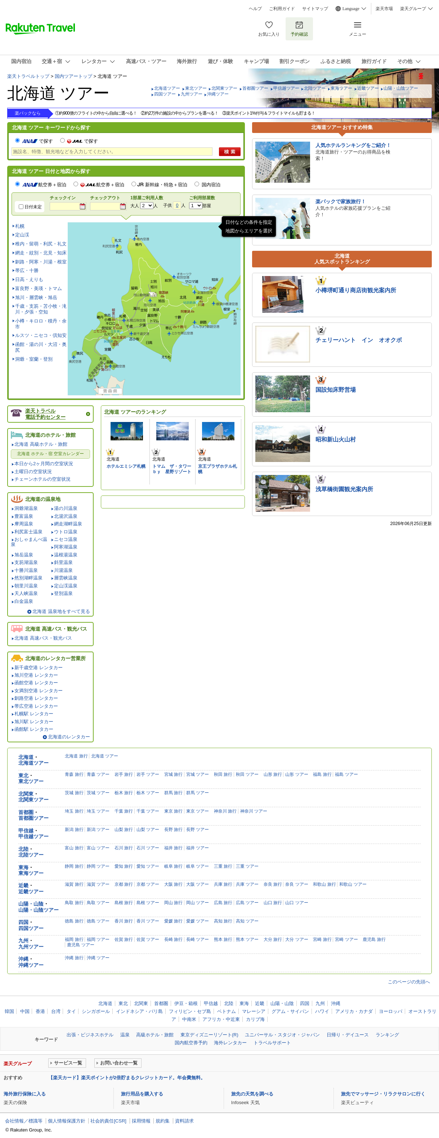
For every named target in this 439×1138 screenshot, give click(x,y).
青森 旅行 (74, 774)
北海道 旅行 (76, 756)
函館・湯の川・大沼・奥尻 (41, 347)
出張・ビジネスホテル (90, 1034)
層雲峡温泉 (65, 578)
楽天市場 (384, 8)
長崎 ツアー (197, 939)
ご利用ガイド (282, 8)
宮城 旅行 (173, 774)
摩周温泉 (23, 523)
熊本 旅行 (223, 939)
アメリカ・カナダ (354, 1011)
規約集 (163, 1121)
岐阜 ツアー (197, 866)
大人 (134, 205)
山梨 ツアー (147, 829)
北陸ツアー (315, 88)
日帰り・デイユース (348, 1034)
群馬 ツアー (197, 792)
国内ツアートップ (73, 76)
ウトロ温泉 (65, 531)
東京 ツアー (197, 811)
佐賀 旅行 (124, 939)
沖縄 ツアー (98, 957)
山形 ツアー (296, 774)
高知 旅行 (223, 921)
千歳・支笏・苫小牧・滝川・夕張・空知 (41, 309)
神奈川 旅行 (225, 811)
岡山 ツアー (197, 902)
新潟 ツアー (98, 829)
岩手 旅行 (124, 774)
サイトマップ (315, 8)
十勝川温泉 (26, 570)
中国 (25, 1011)
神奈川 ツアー (253, 811)
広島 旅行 (223, 902)
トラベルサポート (272, 1042)
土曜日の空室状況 (33, 471)
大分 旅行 (273, 939)
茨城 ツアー (98, 792)
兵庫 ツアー (247, 884)
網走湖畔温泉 (68, 523)
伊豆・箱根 (186, 1003)
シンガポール (96, 1011)
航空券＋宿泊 (44, 184)
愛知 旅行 (124, 866)
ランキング (387, 1034)
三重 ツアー (247, 866)
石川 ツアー (147, 847)
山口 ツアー (296, 902)
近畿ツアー (368, 88)
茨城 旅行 (74, 792)
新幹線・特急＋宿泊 (166, 184)
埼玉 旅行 (74, 811)
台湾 (56, 1011)
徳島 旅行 (74, 921)
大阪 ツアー (197, 884)
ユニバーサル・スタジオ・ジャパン (282, 1034)
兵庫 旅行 (223, 884)
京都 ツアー (147, 884)
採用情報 (141, 1121)
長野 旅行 (173, 829)
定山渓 (22, 234)
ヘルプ (255, 8)
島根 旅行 (124, 902)
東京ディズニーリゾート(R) (209, 1034)
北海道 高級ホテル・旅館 (40, 444)
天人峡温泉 (26, 593)
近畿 (23, 885)
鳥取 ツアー (98, 902)
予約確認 (299, 29)
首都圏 (25, 812)
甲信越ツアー (286, 88)
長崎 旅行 (173, 939)
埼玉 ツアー (98, 811)
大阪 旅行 (173, 884)
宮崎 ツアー (346, 939)
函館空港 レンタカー (36, 682)
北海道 (25, 757)
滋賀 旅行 (74, 884)
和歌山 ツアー (352, 884)
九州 (23, 940)
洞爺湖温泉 (26, 508)
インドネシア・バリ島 (139, 1011)
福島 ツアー (346, 774)
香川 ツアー (147, 921)
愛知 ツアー (147, 866)
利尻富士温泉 (28, 531)
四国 (23, 922)
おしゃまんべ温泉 (29, 542)
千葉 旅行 (124, 811)
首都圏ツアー (255, 88)
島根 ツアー (147, 902)
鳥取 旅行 (74, 902)
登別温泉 (63, 593)
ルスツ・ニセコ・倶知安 (41, 335)
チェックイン (63, 197)
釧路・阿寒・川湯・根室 (41, 262)
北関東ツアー (224, 88)
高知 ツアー (247, 921)
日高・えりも (29, 279)
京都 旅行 (124, 884)
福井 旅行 (173, 847)
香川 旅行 (124, 921)
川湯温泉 (63, 570)
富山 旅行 (74, 847)
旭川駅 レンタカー (33, 721)
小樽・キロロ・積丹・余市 (41, 323)
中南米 (189, 1019)
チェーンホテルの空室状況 (42, 479)
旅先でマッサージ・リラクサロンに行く (383, 1094)
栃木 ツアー (147, 792)
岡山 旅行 (173, 902)
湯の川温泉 (65, 508)
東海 (23, 867)
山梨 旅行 (124, 829)
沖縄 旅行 (74, 957)
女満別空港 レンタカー (38, 690)
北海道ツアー (167, 88)
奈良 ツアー (296, 884)
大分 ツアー (296, 939)
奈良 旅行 (273, 884)
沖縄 (23, 959)
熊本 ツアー (247, 939)
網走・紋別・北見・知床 (41, 252)
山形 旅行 (273, 774)
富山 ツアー (98, 847)
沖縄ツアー (218, 94)
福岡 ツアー (98, 939)
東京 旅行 (173, 811)
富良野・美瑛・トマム (38, 288)
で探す (37, 141)
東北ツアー (196, 88)
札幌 (19, 226)
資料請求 (184, 1121)
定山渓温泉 (65, 585)
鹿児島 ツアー (80, 944)
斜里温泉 (63, 562)
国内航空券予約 (191, 1042)
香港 (40, 1011)
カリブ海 (255, 1019)
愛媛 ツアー (197, 921)
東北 (23, 775)
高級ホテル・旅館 (155, 1034)
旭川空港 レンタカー (36, 675)
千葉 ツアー (147, 811)
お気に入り (269, 29)
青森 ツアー (98, 774)
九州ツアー (191, 94)
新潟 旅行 (74, 829)
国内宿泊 (211, 184)
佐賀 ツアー (147, 939)
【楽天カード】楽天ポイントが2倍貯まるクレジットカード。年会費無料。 (126, 1077)
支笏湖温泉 (26, 562)
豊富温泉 (23, 516)
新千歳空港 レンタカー (38, 667)
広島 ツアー (247, 902)
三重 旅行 (223, 866)
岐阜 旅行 (173, 866)
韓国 (9, 1011)
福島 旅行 (322, 774)
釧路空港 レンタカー (36, 698)
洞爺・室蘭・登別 (34, 359)
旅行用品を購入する (142, 1094)
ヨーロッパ (390, 1011)
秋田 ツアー (247, 774)
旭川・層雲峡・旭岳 (36, 297)
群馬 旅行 (173, 792)
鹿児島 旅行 (374, 939)
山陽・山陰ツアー (401, 88)
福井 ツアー (197, 847)
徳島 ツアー (98, 921)
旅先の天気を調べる (252, 1094)
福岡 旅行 (74, 939)
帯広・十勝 (27, 270)
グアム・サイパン (290, 1011)
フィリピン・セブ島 (190, 1011)
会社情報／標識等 (23, 1121)
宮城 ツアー (197, 774)
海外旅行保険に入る (25, 1094)
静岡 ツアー (98, 866)
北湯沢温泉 (65, 516)
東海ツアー (341, 88)
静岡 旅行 (74, 866)
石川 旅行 (124, 847)
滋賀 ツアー (98, 884)
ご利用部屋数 (202, 197)
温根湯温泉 (65, 554)
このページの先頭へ (409, 981)
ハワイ (322, 1011)
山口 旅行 (273, 902)
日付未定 (33, 206)
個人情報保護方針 (66, 1121)
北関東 (25, 794)
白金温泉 (23, 601)
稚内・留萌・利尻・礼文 (41, 243)
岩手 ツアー (147, 774)
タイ (71, 1011)
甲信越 (25, 831)
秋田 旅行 (223, 774)
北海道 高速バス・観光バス (43, 638)
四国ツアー (165, 94)
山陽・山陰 (31, 904)
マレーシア (253, 1011)
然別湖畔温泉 (28, 578)
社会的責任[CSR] (108, 1121)
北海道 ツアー (104, 756)
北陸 (23, 849)
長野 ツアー (197, 829)
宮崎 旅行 (322, 939)
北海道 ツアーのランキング (135, 412)
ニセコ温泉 (65, 539)
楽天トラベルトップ (28, 76)
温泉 (125, 1034)
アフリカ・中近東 (221, 1019)
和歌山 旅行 (324, 884)
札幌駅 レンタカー (33, 713)
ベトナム (226, 1011)
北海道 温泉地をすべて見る (61, 611)
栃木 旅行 (124, 792)
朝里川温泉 (26, 585)
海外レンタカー (230, 1042)
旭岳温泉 (23, 554)
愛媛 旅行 (173, 921)
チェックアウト (105, 197)
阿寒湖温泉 (65, 547)
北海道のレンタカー (69, 736)
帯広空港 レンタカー (36, 706)
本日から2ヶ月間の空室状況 (43, 463)
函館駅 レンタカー (33, 729)
